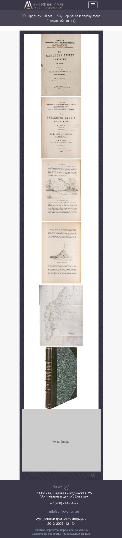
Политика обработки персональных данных (61, 530)
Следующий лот (61, 20)
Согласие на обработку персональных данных (61, 534)
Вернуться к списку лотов (78, 16)
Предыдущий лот (37, 16)
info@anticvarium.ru (64, 511)
